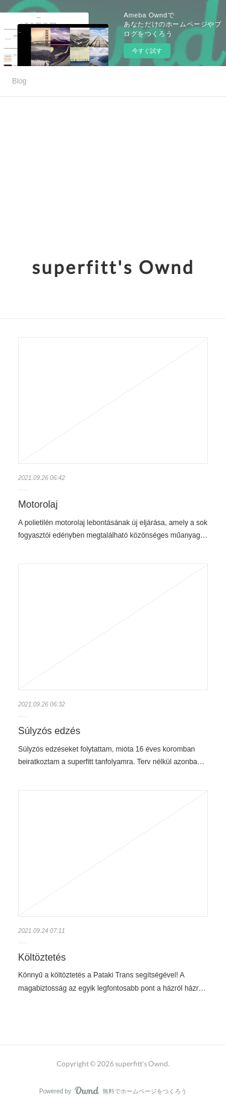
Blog (19, 81)
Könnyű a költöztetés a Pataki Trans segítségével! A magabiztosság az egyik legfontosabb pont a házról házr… (112, 981)
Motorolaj (38, 504)
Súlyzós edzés (49, 731)
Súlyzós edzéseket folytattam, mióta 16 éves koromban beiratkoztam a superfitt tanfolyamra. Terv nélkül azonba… (111, 756)
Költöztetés (42, 957)
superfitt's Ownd (113, 267)
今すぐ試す (147, 50)
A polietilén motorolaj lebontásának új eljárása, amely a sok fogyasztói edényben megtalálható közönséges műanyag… (112, 529)
